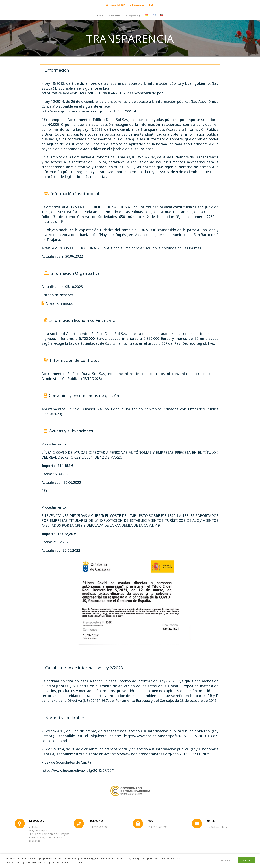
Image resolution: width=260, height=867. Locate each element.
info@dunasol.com (218, 827)
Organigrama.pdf (58, 303)
